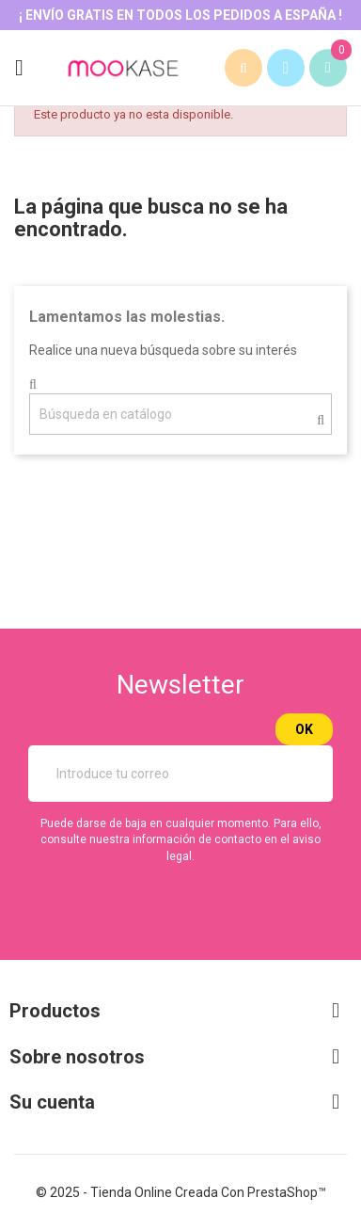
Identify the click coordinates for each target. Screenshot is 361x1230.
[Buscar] (180, 414)
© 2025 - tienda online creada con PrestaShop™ (181, 1192)
